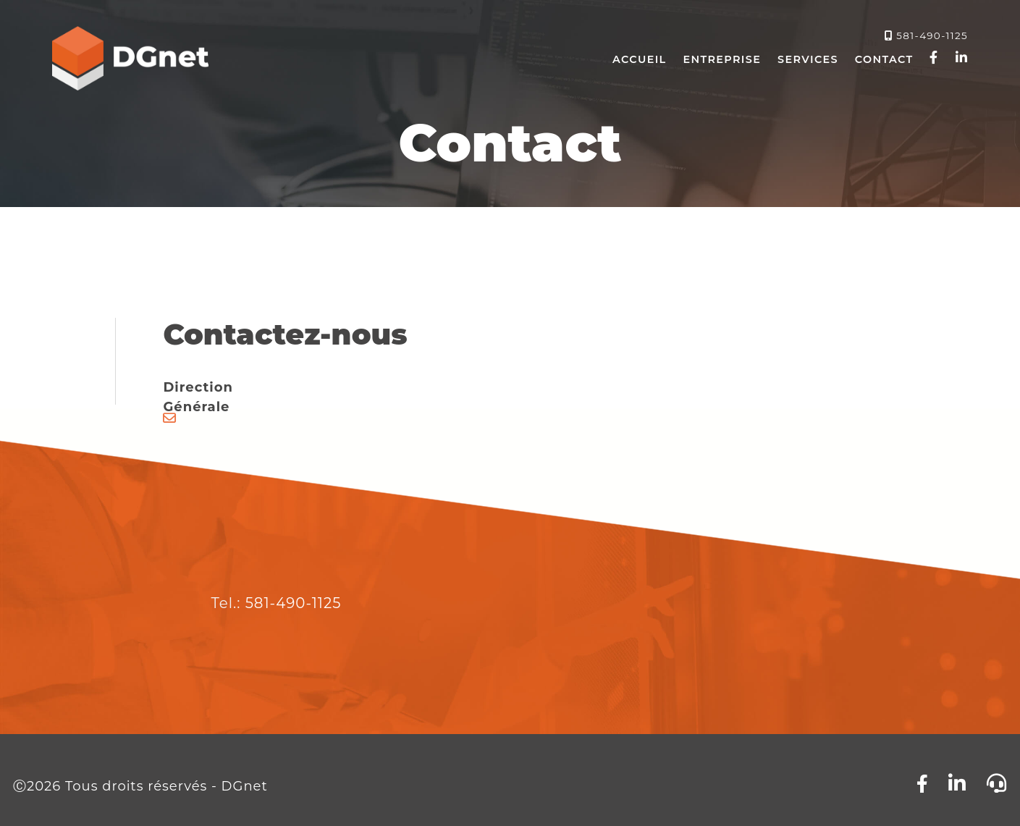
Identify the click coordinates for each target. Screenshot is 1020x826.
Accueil (639, 59)
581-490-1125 (932, 35)
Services (807, 59)
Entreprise (722, 59)
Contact (884, 59)
